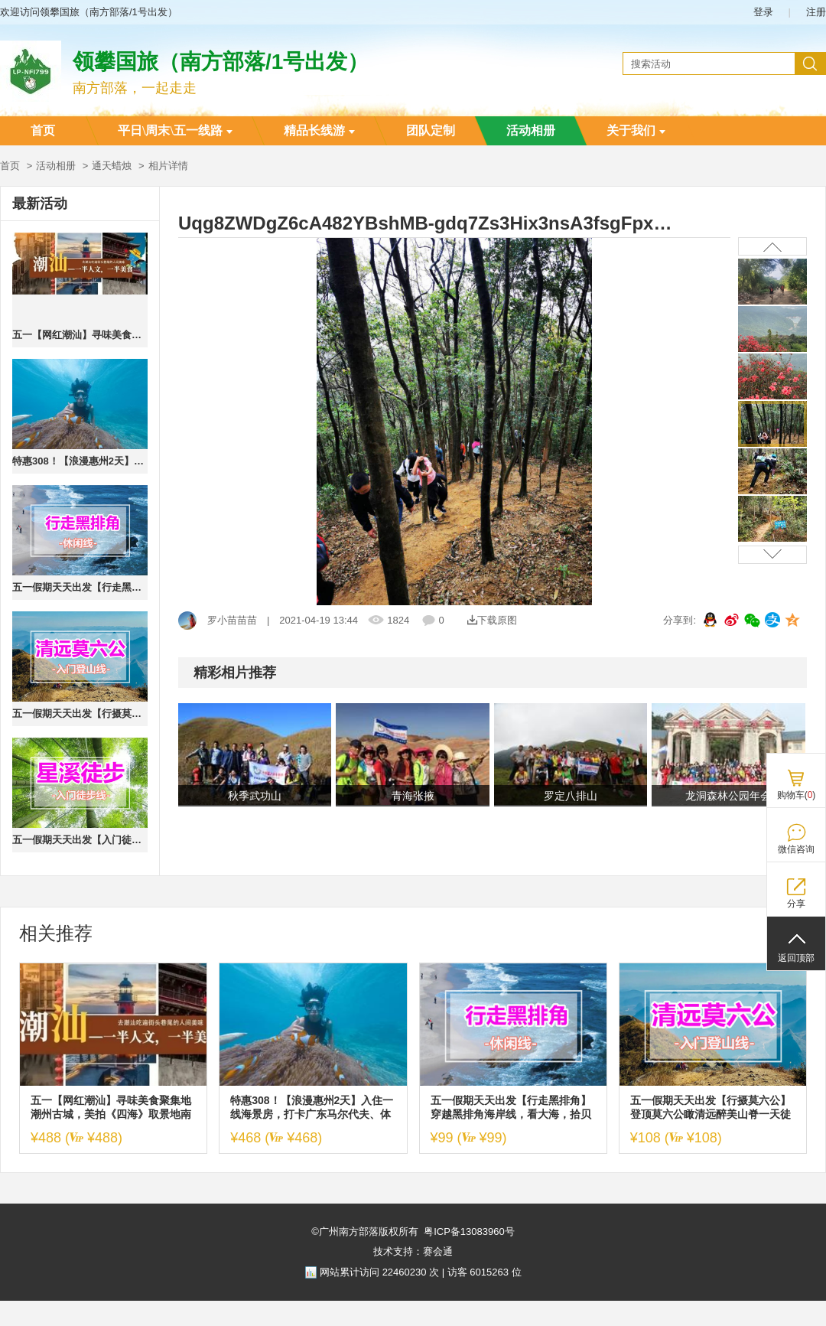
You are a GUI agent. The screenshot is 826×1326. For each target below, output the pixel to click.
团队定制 (430, 130)
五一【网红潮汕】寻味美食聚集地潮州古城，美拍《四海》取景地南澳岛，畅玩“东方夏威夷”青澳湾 (80, 334)
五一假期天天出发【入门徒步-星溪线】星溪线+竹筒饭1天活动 (80, 839)
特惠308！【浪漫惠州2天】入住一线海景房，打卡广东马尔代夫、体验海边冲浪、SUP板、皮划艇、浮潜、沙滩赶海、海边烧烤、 (80, 461)
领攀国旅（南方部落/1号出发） (221, 61)
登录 (763, 12)
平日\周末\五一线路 (175, 130)
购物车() (796, 795)
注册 (816, 12)
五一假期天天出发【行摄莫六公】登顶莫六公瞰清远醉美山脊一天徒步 (80, 713)
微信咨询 (796, 849)
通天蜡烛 (112, 165)
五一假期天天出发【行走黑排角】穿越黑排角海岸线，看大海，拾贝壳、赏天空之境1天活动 (80, 587)
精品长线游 (319, 130)
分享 (796, 903)
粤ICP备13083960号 (469, 1231)
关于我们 (635, 130)
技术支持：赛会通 (413, 1251)
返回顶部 (796, 958)
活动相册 (530, 130)
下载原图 (492, 620)
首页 (43, 130)
